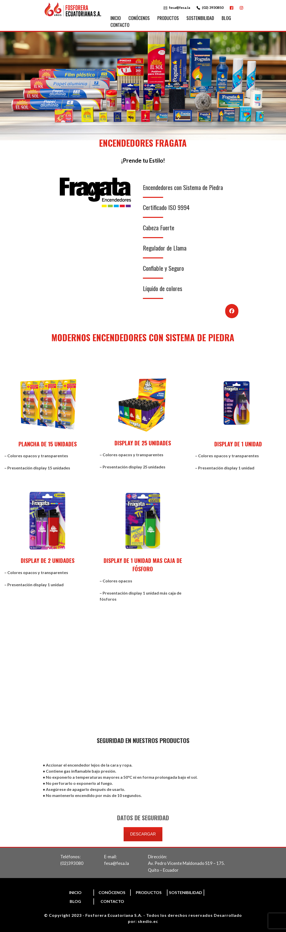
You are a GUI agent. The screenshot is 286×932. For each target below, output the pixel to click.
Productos (168, 18)
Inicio (115, 18)
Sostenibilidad (200, 18)
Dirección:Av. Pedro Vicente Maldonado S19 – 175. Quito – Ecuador (186, 863)
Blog (226, 18)
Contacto (119, 25)
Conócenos (139, 18)
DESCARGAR (143, 834)
